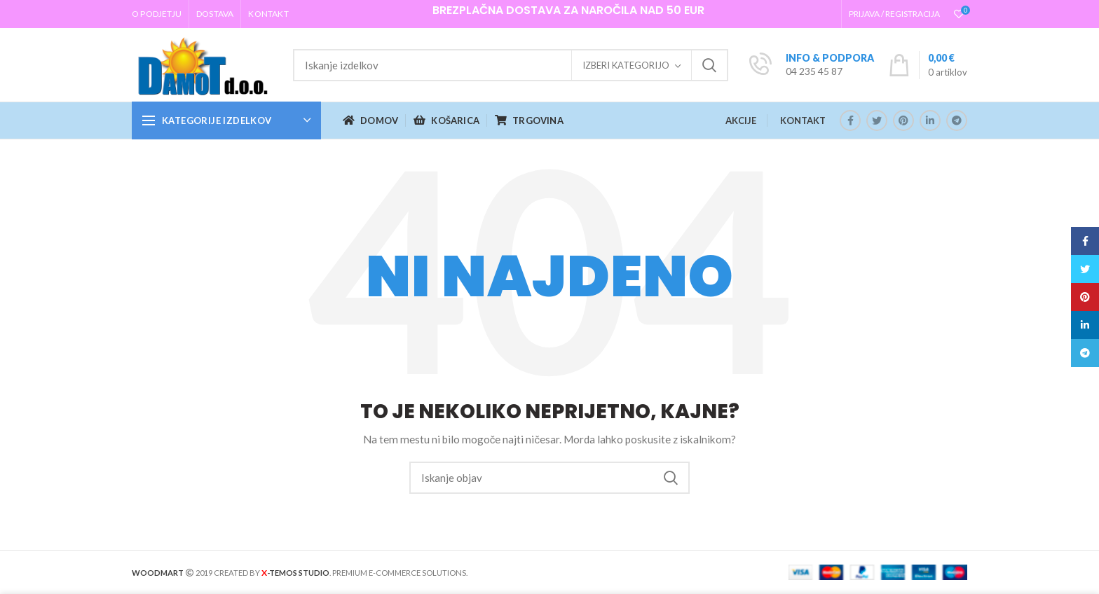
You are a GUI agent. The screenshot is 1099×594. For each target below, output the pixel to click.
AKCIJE (740, 120)
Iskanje (709, 65)
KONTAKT (803, 120)
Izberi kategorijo (625, 65)
